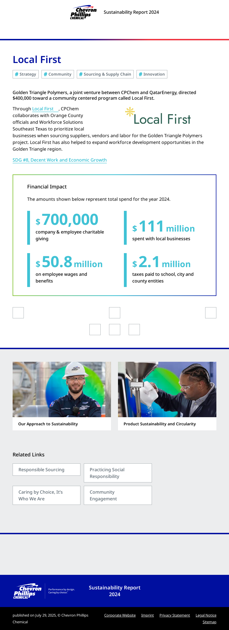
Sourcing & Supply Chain (107, 74)
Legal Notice (206, 615)
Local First (43, 109)
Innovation (154, 74)
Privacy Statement (174, 615)
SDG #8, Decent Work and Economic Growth (60, 160)
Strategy (28, 74)
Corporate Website (120, 615)
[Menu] (114, 32)
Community (59, 74)
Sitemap (209, 621)
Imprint (147, 615)
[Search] (212, 32)
